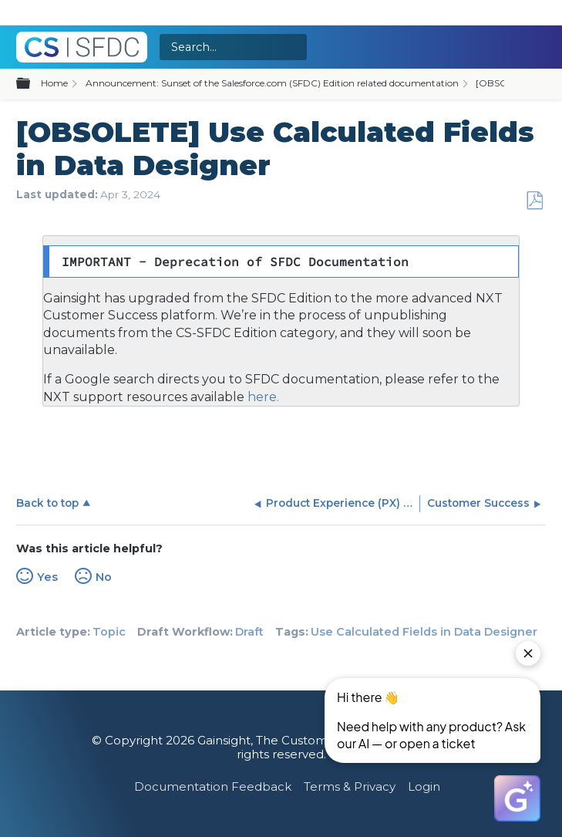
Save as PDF (534, 201)
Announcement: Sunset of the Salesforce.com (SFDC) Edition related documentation (272, 83)
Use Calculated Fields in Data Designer (424, 632)
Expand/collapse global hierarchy (32, 84)
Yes (47, 577)
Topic (109, 632)
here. (261, 397)
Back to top (47, 503)
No (104, 577)
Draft (249, 632)
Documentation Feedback (212, 786)
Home (54, 83)
